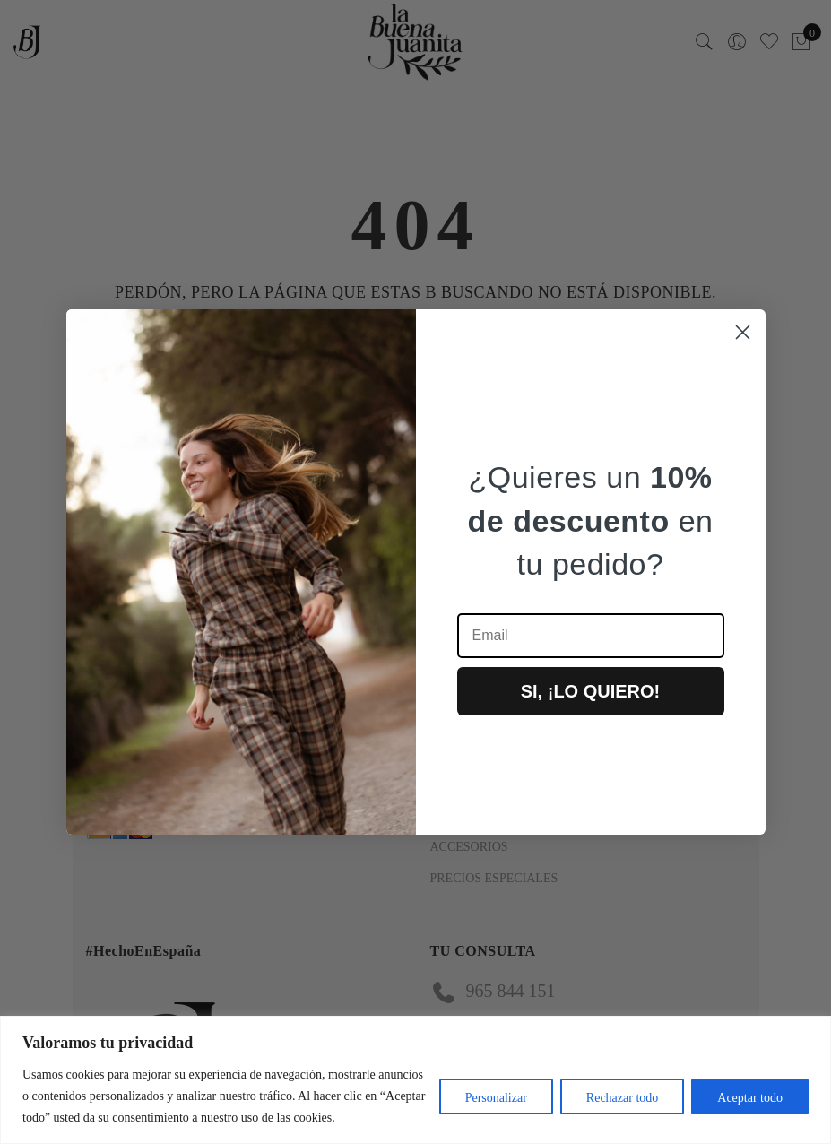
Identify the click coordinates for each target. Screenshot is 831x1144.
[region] (415, 1080)
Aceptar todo (750, 1098)
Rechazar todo (622, 1098)
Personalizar (496, 1098)
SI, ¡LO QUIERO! (591, 691)
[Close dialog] (742, 332)
